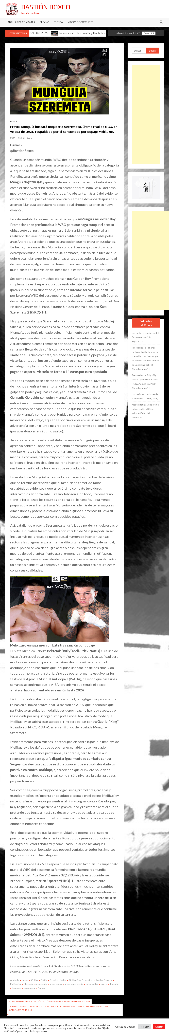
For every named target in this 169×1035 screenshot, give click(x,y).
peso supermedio (74, 983)
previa (104, 983)
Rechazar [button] (144, 1026)
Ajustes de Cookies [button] (125, 1026)
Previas (44, 22)
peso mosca (56, 983)
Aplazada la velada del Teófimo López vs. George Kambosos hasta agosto (51, 1001)
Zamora (41, 987)
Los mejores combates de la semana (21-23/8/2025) (145, 396)
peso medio (41, 983)
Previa (13, 121)
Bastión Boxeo (45, 7)
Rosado (114, 983)
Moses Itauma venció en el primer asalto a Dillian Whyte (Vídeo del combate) (145, 411)
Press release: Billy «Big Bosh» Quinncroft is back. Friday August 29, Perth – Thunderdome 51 (145, 381)
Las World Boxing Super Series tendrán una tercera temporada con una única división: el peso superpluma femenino (58, 1008)
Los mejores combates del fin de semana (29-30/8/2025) (145, 337)
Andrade (14, 980)
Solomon (16, 987)
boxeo (25, 980)
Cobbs (34, 980)
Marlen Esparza (104, 980)
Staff (12, 137)
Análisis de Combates (21, 22)
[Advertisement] (146, 114)
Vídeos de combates (80, 22)
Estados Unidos (58, 980)
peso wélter (92, 983)
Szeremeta (29, 987)
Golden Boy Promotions (81, 980)
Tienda (58, 22)
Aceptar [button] (159, 1026)
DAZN (44, 980)
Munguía (28, 983)
